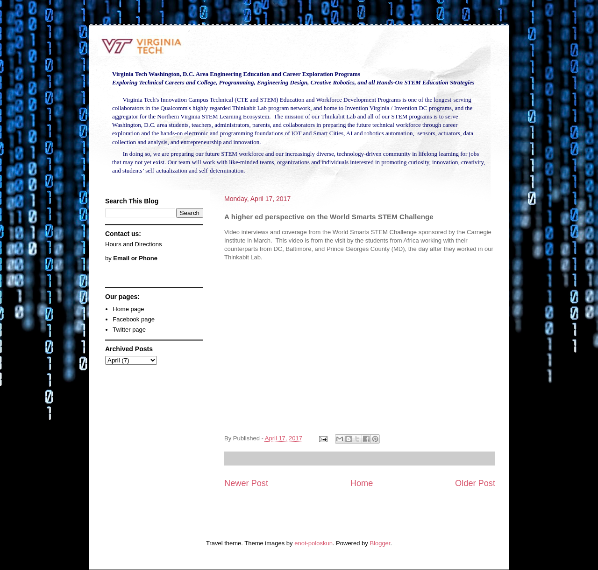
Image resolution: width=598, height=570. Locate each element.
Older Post (475, 483)
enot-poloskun (313, 543)
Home (361, 483)
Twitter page (129, 329)
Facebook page (134, 319)
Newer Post (246, 483)
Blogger (380, 543)
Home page (128, 309)
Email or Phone (135, 258)
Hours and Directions (133, 244)
